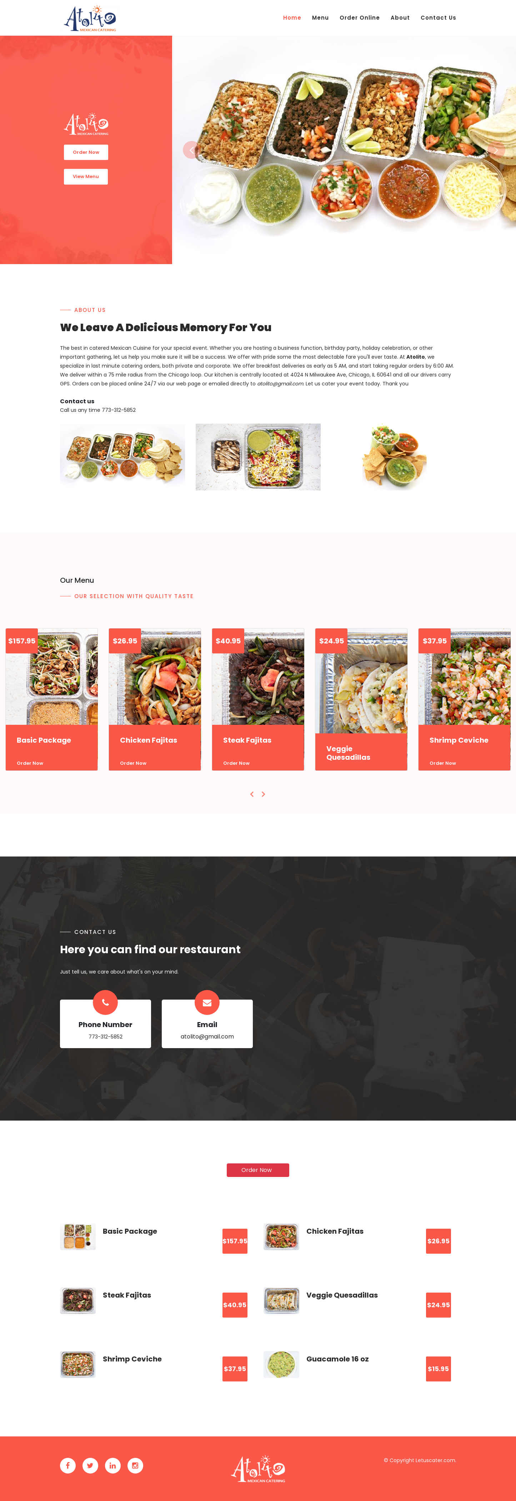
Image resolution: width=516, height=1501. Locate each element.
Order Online (360, 17)
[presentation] (252, 794)
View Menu (86, 176)
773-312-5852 (105, 1036)
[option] (344, 150)
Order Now (86, 152)
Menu (320, 17)
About (400, 17)
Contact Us (438, 17)
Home (292, 17)
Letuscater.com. (436, 1460)
